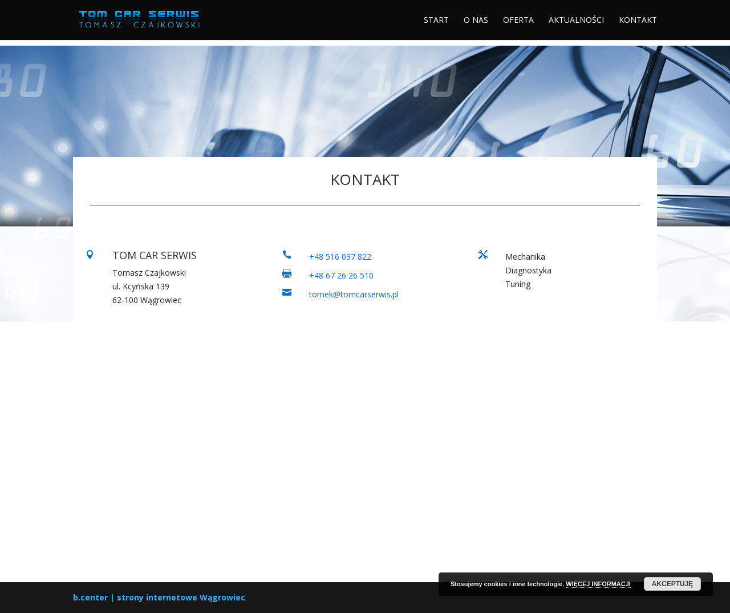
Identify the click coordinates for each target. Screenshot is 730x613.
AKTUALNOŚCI (576, 20)
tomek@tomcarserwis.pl (354, 294)
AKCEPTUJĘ (673, 584)
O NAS (476, 20)
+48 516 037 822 (340, 256)
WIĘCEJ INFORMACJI (598, 583)
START (436, 20)
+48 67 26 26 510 (341, 275)
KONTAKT (638, 20)
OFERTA (518, 20)
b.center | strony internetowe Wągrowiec (159, 597)
